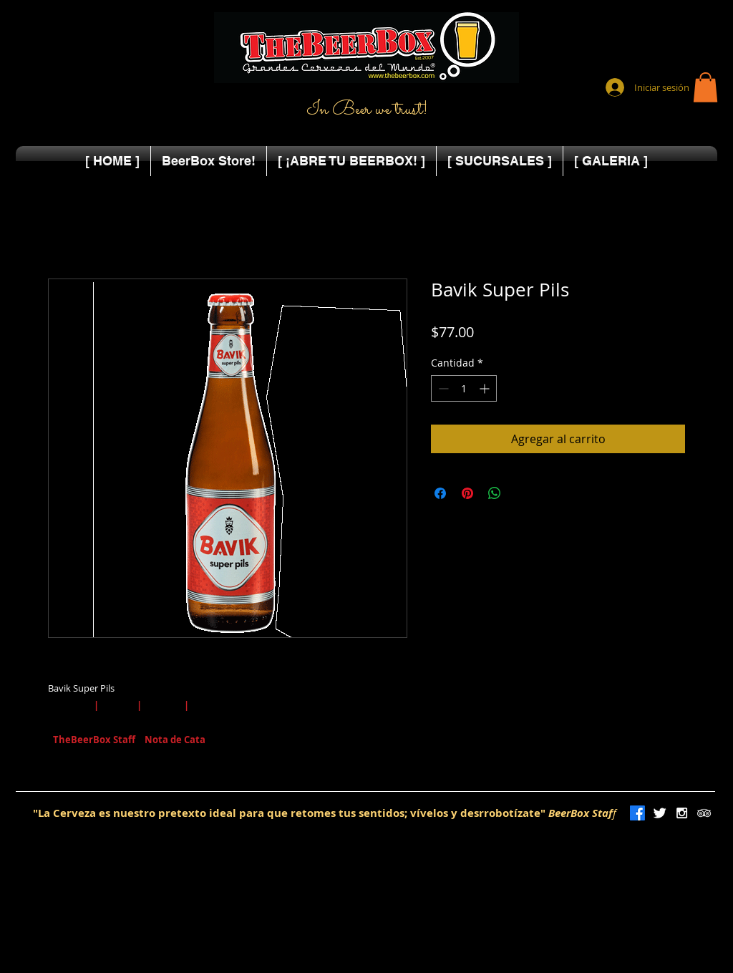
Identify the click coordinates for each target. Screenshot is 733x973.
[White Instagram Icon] (681, 812)
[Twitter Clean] (659, 812)
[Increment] (486, 388)
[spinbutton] (464, 388)
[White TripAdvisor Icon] (704, 812)
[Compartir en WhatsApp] (494, 493)
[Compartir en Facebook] (440, 493)
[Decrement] (442, 388)
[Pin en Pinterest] (467, 493)
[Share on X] (521, 493)
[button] (705, 87)
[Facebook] (637, 812)
